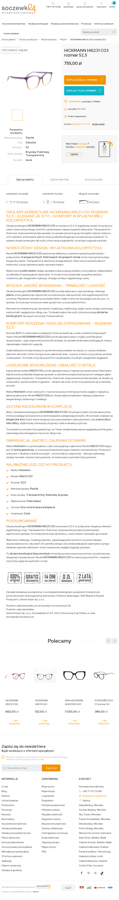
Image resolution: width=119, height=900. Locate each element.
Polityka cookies (51, 809)
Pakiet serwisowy (11, 865)
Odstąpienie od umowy (55, 833)
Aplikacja (6, 861)
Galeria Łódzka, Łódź (91, 856)
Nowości (6, 814)
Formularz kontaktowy (91, 786)
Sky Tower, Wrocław (90, 814)
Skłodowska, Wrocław (91, 823)
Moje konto (48, 786)
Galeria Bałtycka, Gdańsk (93, 861)
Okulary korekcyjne (38, 24)
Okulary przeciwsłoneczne (64, 24)
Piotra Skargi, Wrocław (91, 828)
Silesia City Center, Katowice (95, 833)
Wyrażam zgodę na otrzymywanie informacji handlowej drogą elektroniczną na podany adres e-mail (36, 758)
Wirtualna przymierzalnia (15, 851)
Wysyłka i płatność (52, 814)
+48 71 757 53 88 (92, 791)
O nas (5, 786)
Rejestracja (48, 791)
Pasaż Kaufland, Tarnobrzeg (95, 851)
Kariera (5, 795)
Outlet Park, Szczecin (91, 865)
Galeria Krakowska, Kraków (93, 847)
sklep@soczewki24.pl (94, 795)
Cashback (75, 101)
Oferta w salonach (103, 24)
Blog (4, 791)
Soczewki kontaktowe (14, 24)
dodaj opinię (98, 124)
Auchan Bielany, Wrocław (92, 809)
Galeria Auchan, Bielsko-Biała (95, 842)
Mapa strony (49, 847)
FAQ (44, 851)
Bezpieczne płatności (54, 823)
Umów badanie (11, 33)
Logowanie (48, 795)
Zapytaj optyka (50, 842)
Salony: (86, 800)
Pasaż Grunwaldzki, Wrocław (94, 819)
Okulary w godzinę (12, 870)
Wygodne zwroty (51, 819)
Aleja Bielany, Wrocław (91, 805)
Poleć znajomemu (75, 116)
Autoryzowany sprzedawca (17, 847)
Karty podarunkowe (13, 842)
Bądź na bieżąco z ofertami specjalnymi (28, 748)
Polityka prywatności (53, 805)
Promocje (86, 24)
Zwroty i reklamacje (52, 828)
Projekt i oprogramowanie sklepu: (20, 891)
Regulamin (47, 800)
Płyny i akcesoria (11, 837)
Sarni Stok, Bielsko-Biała (92, 837)
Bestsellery (8, 819)
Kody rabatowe (50, 837)
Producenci (8, 805)
